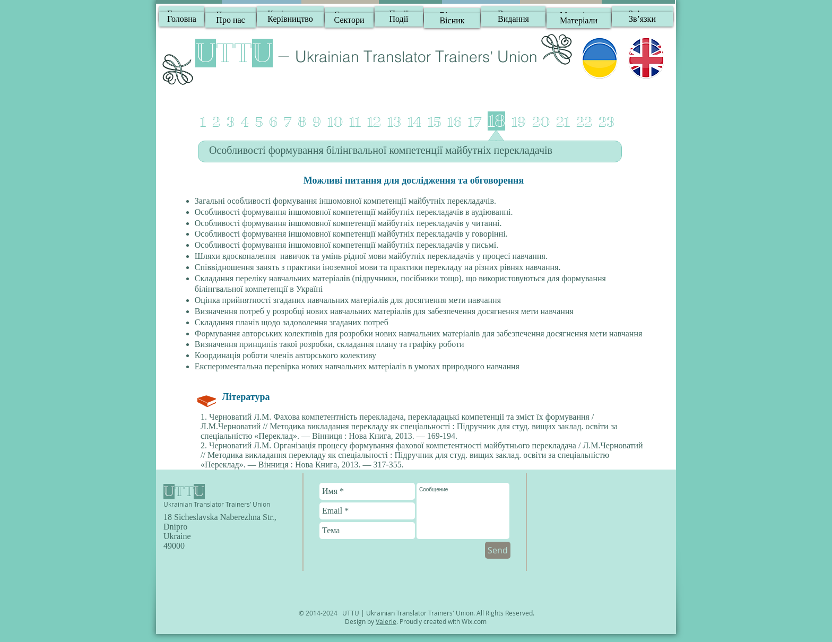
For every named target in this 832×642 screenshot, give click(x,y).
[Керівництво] (290, 19)
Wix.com (474, 621)
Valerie (386, 621)
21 (563, 122)
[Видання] (513, 19)
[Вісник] (452, 20)
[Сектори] (349, 20)
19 (519, 122)
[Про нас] (230, 20)
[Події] (399, 19)
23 (606, 122)
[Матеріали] (579, 20)
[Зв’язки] (642, 19)
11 (355, 122)
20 (541, 122)
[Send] (497, 550)
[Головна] (181, 19)
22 (584, 122)
